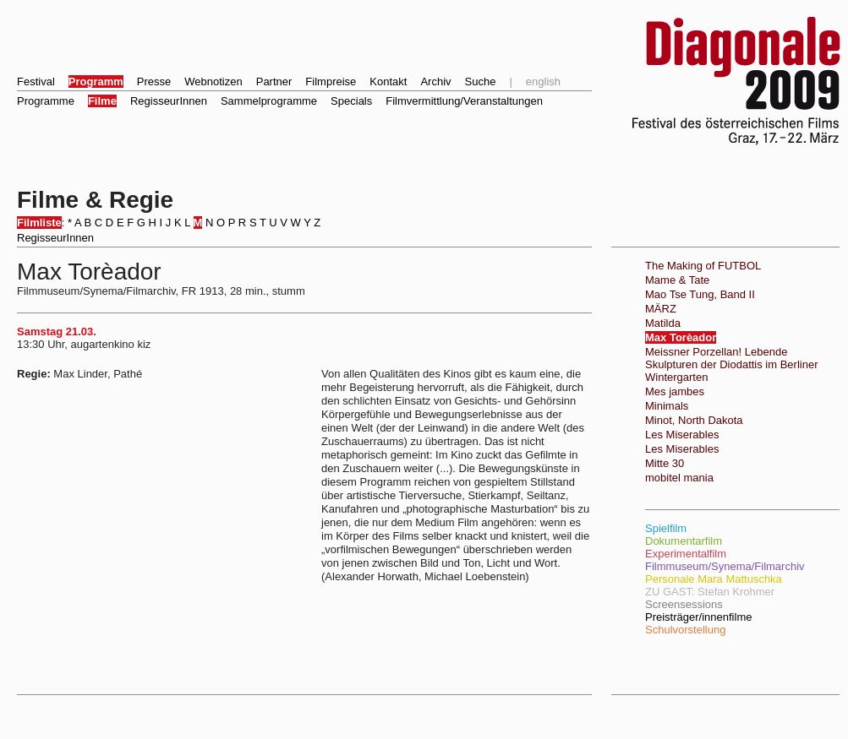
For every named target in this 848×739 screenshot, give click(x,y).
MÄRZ (660, 308)
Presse (154, 81)
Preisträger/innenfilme (698, 617)
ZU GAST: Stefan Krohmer (709, 591)
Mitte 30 (664, 463)
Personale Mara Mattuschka (713, 579)
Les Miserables (682, 434)
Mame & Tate (677, 280)
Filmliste (39, 222)
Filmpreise (330, 81)
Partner (274, 81)
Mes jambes (674, 391)
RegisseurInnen (168, 101)
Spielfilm (666, 528)
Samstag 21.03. (56, 331)
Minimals (666, 405)
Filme (102, 101)
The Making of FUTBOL (703, 265)
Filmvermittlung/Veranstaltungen (464, 101)
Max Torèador (680, 337)
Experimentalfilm (685, 553)
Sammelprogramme (269, 101)
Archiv (435, 81)
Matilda (663, 323)
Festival (36, 81)
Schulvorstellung (685, 629)
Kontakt (388, 81)
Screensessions (684, 604)
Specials (351, 101)
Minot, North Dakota (694, 420)
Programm (95, 81)
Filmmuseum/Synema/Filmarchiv (725, 566)
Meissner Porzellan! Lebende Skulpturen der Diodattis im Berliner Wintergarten (731, 364)
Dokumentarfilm (683, 541)
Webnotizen (213, 81)
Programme (45, 101)
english (543, 81)
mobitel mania (679, 477)
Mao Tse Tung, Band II (700, 294)
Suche (480, 81)
